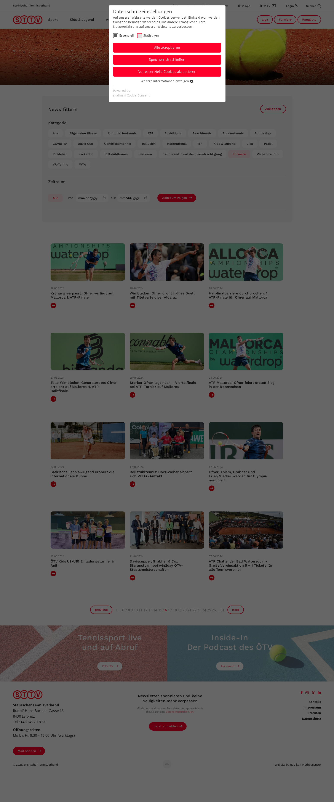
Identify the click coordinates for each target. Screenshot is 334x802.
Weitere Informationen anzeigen (167, 81)
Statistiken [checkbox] (151, 35)
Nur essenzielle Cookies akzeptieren (167, 71)
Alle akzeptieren (167, 47)
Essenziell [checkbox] (126, 35)
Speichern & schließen (167, 59)
